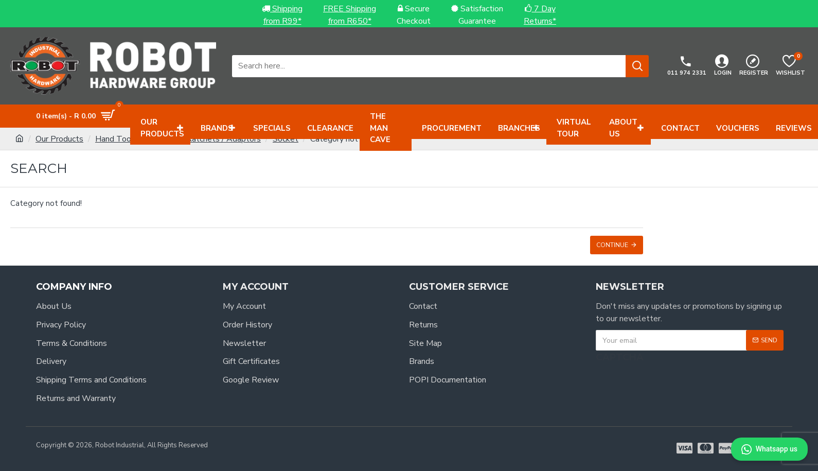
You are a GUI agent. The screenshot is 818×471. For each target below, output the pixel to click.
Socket (285, 139)
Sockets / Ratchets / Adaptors (205, 139)
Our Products (59, 139)
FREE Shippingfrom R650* (349, 15)
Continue (612, 245)
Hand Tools (116, 139)
